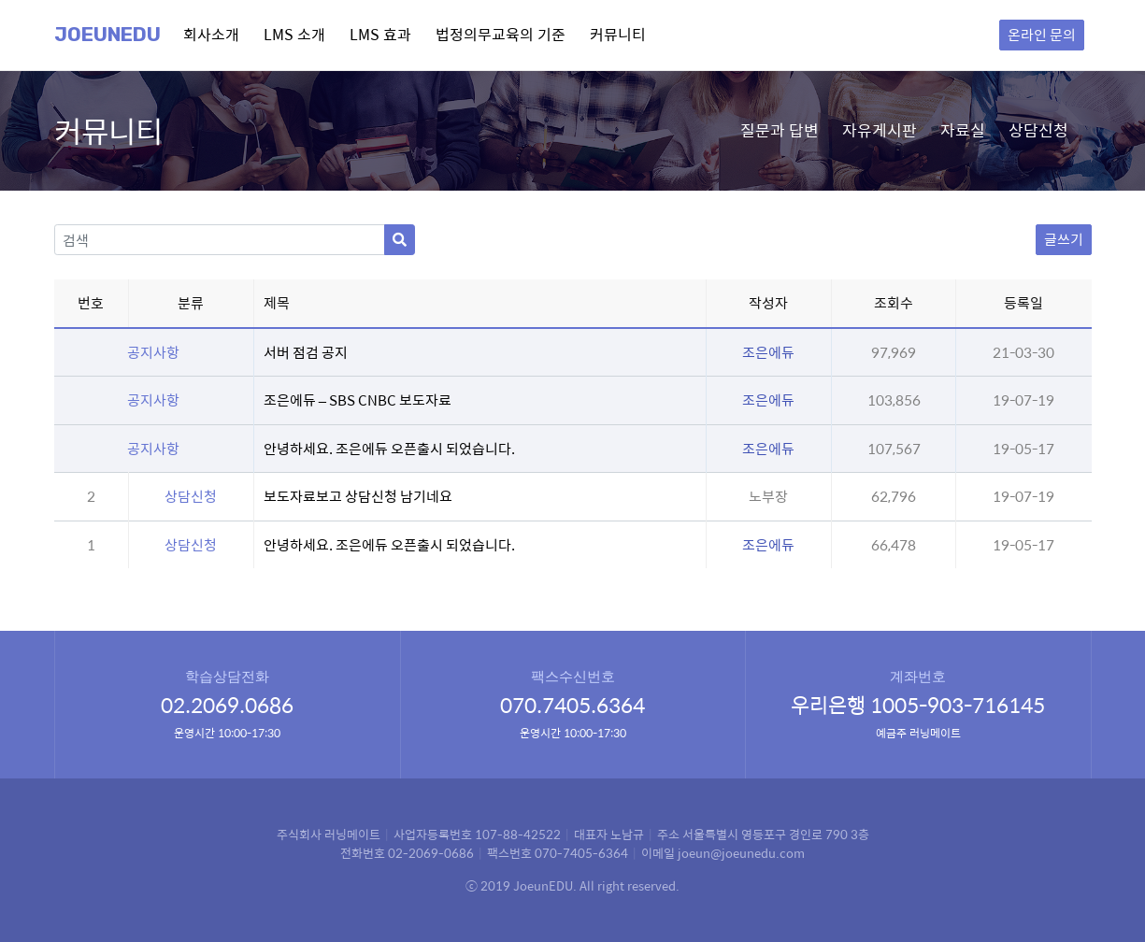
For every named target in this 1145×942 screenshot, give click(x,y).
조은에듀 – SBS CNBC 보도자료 (357, 399)
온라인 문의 (1042, 34)
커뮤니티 (618, 34)
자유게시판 (879, 130)
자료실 (962, 130)
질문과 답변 (779, 130)
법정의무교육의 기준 (500, 34)
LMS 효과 (380, 34)
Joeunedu (107, 34)
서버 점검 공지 (306, 352)
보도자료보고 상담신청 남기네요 (358, 496)
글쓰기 (1063, 239)
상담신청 (1038, 130)
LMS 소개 (294, 34)
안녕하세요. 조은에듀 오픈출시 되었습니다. (389, 448)
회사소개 (211, 34)
